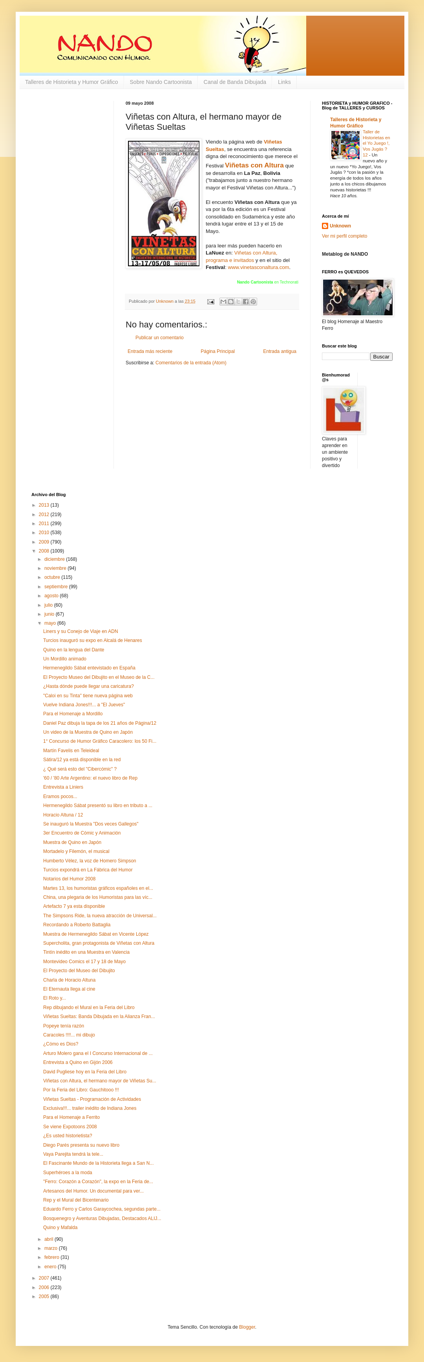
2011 (45, 523)
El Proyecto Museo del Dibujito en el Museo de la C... (98, 677)
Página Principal (218, 351)
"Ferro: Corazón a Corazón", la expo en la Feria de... (98, 1181)
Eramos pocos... (60, 796)
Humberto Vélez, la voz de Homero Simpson (89, 861)
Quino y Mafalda (60, 1227)
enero (51, 1266)
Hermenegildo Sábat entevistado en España (89, 668)
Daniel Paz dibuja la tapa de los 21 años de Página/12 (99, 723)
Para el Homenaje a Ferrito (71, 1117)
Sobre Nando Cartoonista (161, 82)
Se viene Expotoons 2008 (70, 1126)
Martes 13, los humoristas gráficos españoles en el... (98, 888)
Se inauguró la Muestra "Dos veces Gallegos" (91, 824)
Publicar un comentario (159, 337)
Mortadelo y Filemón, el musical (76, 851)
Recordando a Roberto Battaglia (76, 924)
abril (49, 1239)
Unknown (340, 226)
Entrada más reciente (150, 351)
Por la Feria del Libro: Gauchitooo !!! (81, 1090)
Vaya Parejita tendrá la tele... (73, 1154)
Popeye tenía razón (63, 1026)
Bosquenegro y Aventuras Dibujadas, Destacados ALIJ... (102, 1218)
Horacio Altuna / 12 (63, 815)
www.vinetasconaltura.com (258, 267)
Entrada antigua (279, 351)
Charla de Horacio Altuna (69, 980)
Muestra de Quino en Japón (72, 842)
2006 (45, 1287)
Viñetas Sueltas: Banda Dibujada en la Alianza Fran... (99, 1016)
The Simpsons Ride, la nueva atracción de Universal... (100, 915)
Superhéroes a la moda (67, 1172)
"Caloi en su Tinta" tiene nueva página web (88, 695)
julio (49, 605)
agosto (52, 595)
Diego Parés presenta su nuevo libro (81, 1145)
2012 (45, 514)
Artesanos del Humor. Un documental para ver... (93, 1191)
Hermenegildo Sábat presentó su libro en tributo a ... (97, 805)
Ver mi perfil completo (344, 236)
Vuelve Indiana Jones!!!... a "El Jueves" (84, 704)
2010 (45, 532)
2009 (45, 542)
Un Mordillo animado (64, 659)
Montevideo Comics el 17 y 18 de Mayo (84, 961)
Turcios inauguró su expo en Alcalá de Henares (92, 640)
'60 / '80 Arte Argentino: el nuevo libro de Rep (90, 778)
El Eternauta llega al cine (69, 989)
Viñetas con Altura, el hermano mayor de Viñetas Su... (99, 1081)
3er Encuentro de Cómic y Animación (82, 833)
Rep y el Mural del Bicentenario (76, 1200)
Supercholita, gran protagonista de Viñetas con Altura (98, 943)
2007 (45, 1278)
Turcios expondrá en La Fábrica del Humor (88, 870)
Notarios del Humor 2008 (69, 879)
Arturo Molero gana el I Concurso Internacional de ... (98, 1053)
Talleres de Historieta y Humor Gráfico (71, 82)
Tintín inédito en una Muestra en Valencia (86, 952)
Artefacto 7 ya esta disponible (74, 906)
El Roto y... (54, 998)
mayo (50, 623)
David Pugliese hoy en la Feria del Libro (84, 1072)
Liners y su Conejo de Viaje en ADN (80, 631)
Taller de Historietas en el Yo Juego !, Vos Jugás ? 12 (376, 143)
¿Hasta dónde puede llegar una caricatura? (88, 686)
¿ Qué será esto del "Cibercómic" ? (80, 769)
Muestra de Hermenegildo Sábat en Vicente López (96, 934)
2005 (45, 1296)
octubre (52, 577)
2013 (45, 505)
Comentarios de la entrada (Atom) (191, 363)
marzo (51, 1248)
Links (284, 82)
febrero (52, 1257)
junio (50, 614)
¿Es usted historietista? (67, 1135)
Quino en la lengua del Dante (73, 650)
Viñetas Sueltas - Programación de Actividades (92, 1099)
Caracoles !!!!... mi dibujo (69, 1035)
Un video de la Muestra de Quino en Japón (88, 732)
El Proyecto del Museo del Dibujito (79, 970)
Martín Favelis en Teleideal (71, 750)
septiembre (56, 586)
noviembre (56, 568)
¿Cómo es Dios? (60, 1044)
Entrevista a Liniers (63, 787)
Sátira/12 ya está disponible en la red (82, 759)
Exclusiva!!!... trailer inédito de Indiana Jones (89, 1108)
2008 (45, 551)
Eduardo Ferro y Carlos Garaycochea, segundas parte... (102, 1209)
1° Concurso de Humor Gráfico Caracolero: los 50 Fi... (99, 741)
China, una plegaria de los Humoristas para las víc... (97, 897)
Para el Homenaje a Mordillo (72, 713)
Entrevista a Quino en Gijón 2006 (78, 1062)
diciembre (55, 559)
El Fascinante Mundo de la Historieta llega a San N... (98, 1163)
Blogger (247, 1327)
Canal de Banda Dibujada (235, 82)
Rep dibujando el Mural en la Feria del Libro (89, 1007)
